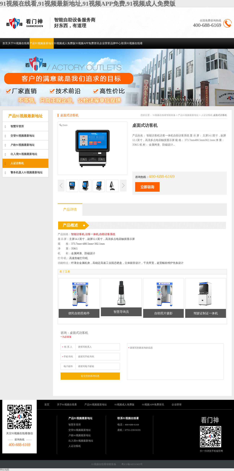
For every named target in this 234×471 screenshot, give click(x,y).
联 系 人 (67, 346)
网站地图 (4, 469)
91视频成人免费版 (64, 43)
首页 (5, 43)
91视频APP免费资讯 (87, 43)
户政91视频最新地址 (20, 145)
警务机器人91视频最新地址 (24, 172)
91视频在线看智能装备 (164, 115)
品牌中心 (115, 43)
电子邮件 (68, 366)
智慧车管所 (14, 126)
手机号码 (67, 356)
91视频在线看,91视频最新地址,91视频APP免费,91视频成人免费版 (88, 3)
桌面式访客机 (69, 115)
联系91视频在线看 (132, 43)
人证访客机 (14, 163)
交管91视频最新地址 (20, 136)
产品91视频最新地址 (42, 43)
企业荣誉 (104, 43)
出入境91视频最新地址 (21, 154)
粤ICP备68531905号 (132, 464)
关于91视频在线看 (18, 43)
